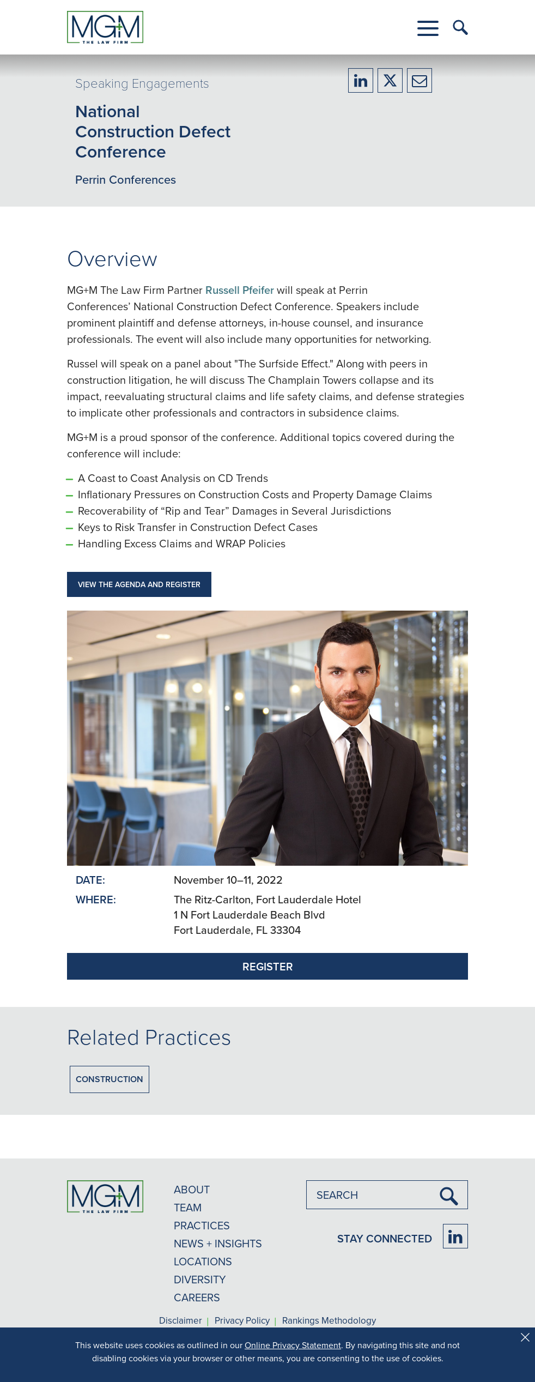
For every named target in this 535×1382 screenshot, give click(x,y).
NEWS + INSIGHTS (218, 1243)
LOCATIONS (203, 1261)
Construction (109, 1079)
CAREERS (197, 1297)
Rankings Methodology (329, 1320)
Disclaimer (180, 1320)
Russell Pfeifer (239, 290)
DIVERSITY (200, 1279)
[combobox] (387, 1194)
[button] (428, 28)
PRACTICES (202, 1225)
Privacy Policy (242, 1320)
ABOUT (192, 1189)
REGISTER (267, 966)
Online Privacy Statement (293, 1345)
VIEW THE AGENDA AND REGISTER (139, 584)
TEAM (188, 1207)
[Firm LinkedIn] (455, 1236)
